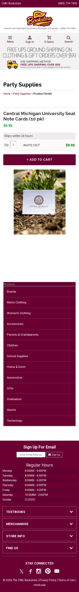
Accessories (15, 324)
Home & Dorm (16, 367)
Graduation (14, 399)
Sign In (30, 42)
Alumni (11, 410)
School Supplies (17, 356)
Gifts (10, 388)
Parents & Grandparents (23, 334)
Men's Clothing (16, 302)
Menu (10, 41)
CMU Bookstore (11, 3)
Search (68, 41)
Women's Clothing (19, 313)
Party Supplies (22, 93)
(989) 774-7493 (67, 3)
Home (7, 93)
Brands (11, 291)
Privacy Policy (47, 580)
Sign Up (54, 454)
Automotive (14, 377)
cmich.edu (40, 585)
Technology (14, 420)
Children (12, 345)
